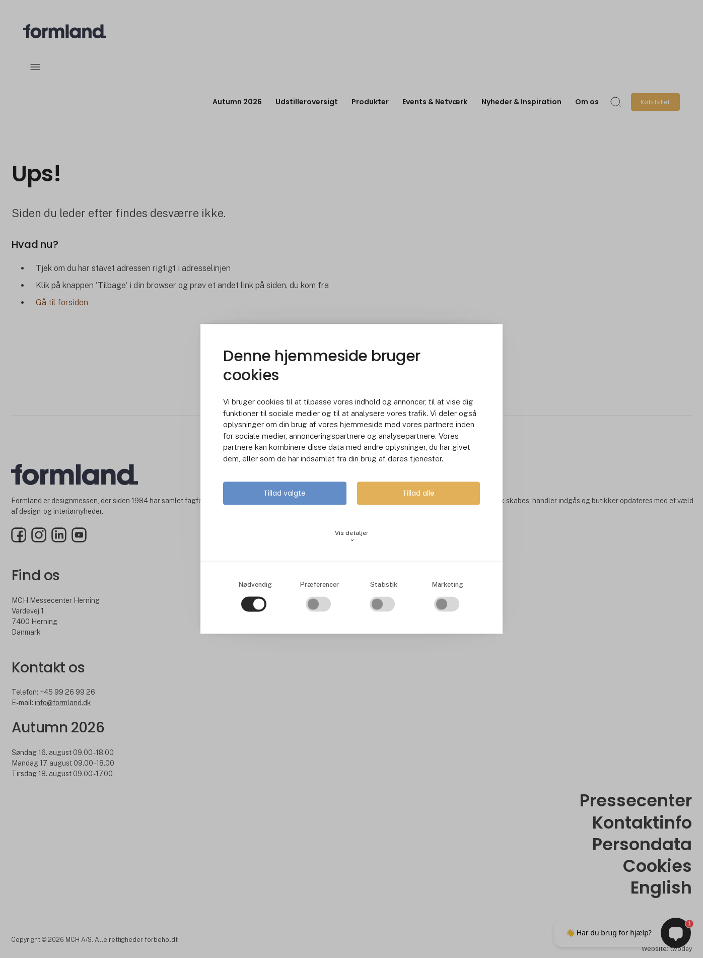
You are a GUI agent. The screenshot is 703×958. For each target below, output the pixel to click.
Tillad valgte (284, 494)
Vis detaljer (352, 536)
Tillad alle (418, 494)
